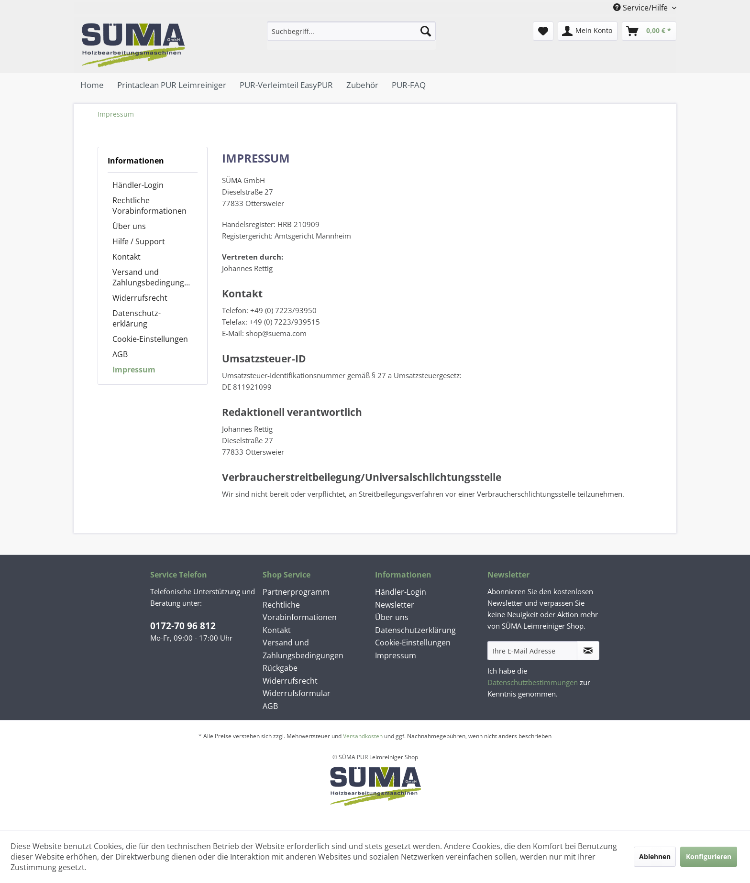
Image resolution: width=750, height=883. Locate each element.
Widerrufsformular (297, 693)
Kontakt (126, 256)
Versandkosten (363, 736)
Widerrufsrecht (139, 298)
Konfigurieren (708, 856)
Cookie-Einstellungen (150, 339)
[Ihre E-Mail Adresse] (532, 650)
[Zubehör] (362, 85)
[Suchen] (426, 31)
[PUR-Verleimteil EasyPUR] (286, 85)
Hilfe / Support (138, 241)
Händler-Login (138, 185)
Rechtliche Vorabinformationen (149, 205)
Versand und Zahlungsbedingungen (152, 277)
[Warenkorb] (649, 31)
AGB (120, 354)
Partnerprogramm (296, 592)
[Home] (92, 85)
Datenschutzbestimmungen (532, 682)
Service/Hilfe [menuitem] (641, 7)
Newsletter (394, 605)
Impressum (133, 369)
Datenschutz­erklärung (136, 318)
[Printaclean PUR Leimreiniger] (171, 85)
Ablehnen (655, 856)
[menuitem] (351, 36)
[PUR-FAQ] (408, 85)
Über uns (129, 226)
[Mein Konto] (588, 31)
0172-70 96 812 (183, 626)
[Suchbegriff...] (351, 31)
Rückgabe (280, 668)
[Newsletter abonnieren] (588, 650)
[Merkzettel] (543, 31)
